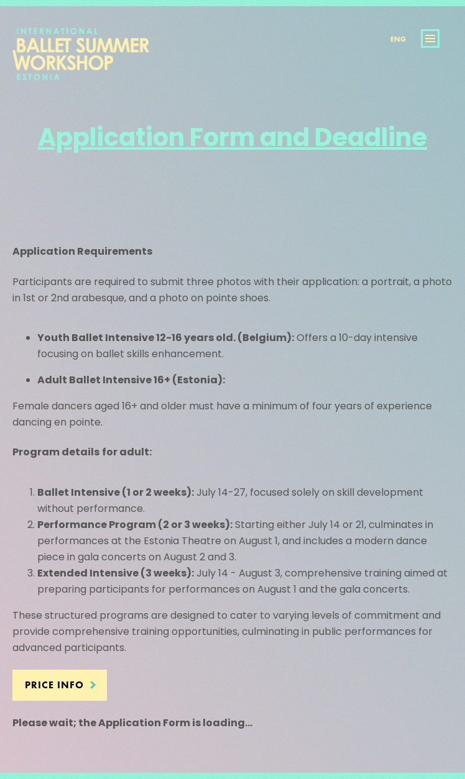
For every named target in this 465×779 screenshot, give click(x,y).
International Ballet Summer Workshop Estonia (80, 63)
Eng (398, 39)
